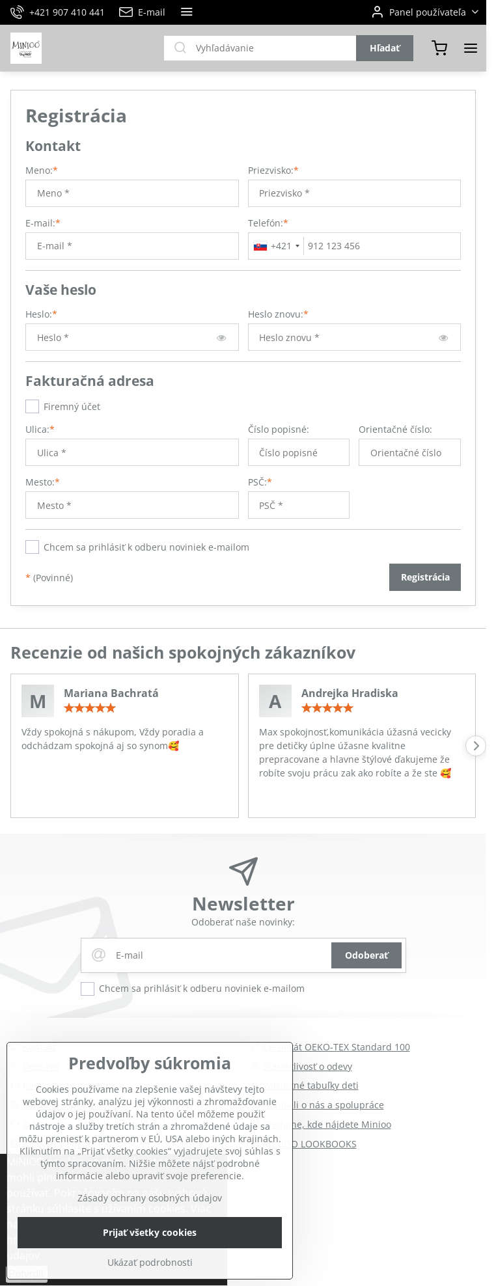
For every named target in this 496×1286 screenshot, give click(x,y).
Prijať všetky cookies (150, 1232)
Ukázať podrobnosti (150, 1262)
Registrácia (425, 577)
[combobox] (276, 246)
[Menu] (470, 48)
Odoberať (366, 955)
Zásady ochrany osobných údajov (149, 1198)
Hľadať (385, 48)
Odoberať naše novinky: (243, 922)
